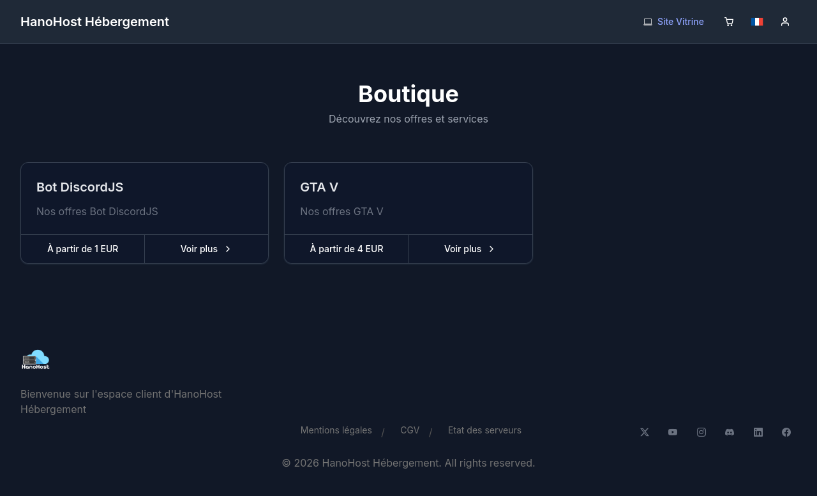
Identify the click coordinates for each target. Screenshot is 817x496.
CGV (409, 430)
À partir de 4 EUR (347, 248)
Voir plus (224, 251)
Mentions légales (336, 430)
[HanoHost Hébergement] (145, 360)
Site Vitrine (673, 21)
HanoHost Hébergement (94, 21)
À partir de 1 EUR (83, 248)
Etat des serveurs (484, 430)
